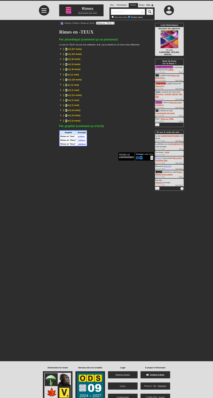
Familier (82, 54)
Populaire (86, 103)
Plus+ (181, 72)
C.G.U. (123, 386)
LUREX (170, 70)
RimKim (159, 102)
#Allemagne (95, 61)
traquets (103, 142)
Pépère (158, 158)
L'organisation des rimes (165, 113)
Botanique (87, 84)
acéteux (81, 326)
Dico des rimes (120, 17)
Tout (176, 80)
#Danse (86, 61)
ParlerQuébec (88, 81)
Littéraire (84, 196)
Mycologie (139, 176)
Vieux (102, 58)
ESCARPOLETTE (176, 144)
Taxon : (79, 145)
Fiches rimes (136, 17)
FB (154, 386)
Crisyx (158, 92)
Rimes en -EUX (87, 23)
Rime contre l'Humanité (164, 67)
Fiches (76, 23)
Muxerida (167, 166)
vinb (157, 75)
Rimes (68, 23)
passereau (83, 142)
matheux (81, 330)
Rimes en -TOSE (167, 119)
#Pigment (159, 182)
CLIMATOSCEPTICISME (170, 136)
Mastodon (162, 386)
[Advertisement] (43, 45)
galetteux (82, 333)
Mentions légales (123, 375)
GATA (167, 152)
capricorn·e (159, 86)
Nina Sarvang (161, 84)
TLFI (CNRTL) (76, 61)
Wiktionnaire (64, 90)
